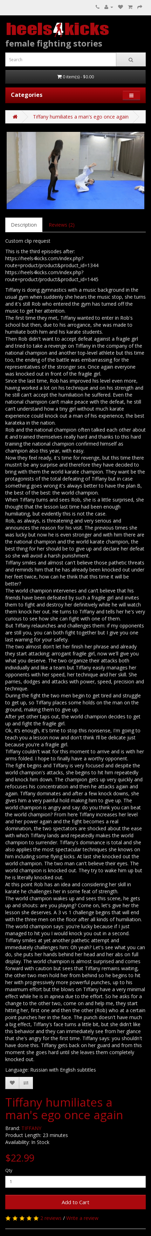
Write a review (82, 1218)
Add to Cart (75, 1202)
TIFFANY (31, 1128)
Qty (8, 1170)
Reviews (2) (62, 224)
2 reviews (51, 1218)
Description (24, 224)
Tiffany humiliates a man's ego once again (81, 116)
